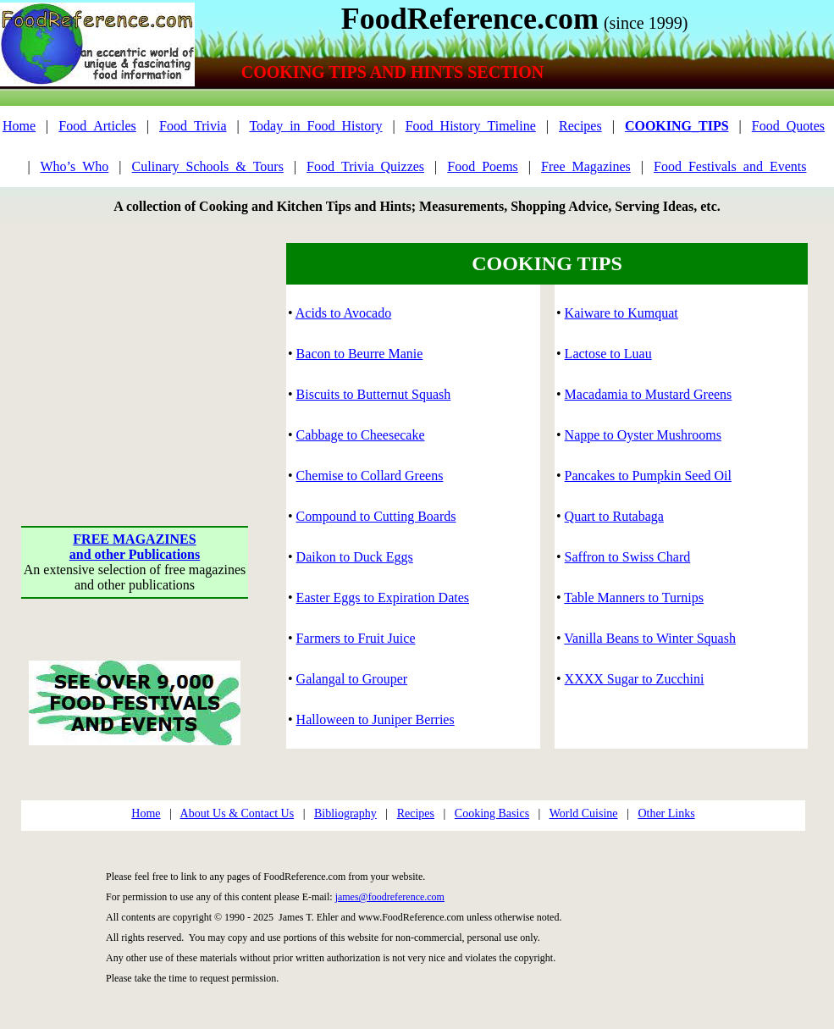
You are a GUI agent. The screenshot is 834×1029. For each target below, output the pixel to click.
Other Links (666, 813)
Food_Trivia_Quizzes (365, 166)
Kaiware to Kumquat (621, 313)
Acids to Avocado (343, 313)
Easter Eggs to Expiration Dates (382, 597)
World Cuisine (584, 813)
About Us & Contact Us (237, 813)
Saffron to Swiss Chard (628, 557)
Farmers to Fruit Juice (356, 638)
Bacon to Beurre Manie (359, 353)
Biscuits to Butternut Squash (373, 394)
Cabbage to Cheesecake (360, 435)
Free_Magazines (586, 166)
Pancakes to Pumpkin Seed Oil (648, 475)
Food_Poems (482, 166)
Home (19, 126)
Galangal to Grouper (352, 679)
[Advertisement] (135, 349)
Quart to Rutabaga (614, 516)
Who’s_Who (74, 166)
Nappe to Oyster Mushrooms (643, 435)
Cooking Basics (492, 813)
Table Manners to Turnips (634, 597)
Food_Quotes (788, 126)
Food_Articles (97, 126)
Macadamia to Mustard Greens (648, 394)
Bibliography (345, 813)
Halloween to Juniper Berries (375, 719)
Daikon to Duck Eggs (354, 557)
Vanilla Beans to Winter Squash (650, 638)
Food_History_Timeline (471, 126)
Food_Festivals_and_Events (730, 166)
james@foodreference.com (390, 897)
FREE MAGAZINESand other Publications (134, 547)
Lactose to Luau (608, 353)
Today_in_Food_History (315, 126)
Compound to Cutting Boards (376, 516)
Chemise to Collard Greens (370, 475)
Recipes (580, 126)
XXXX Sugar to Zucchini (634, 679)
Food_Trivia (192, 126)
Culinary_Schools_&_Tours (208, 166)
